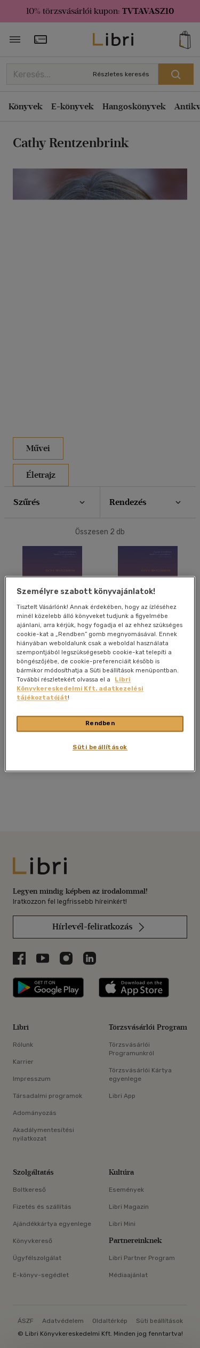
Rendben (100, 723)
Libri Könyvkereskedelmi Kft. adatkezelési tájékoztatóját (80, 689)
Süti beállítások (100, 747)
